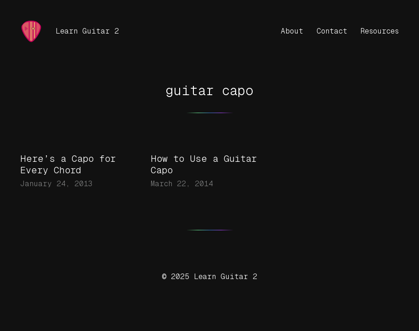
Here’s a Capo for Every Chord (68, 164)
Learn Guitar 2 (87, 31)
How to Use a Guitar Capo (204, 164)
